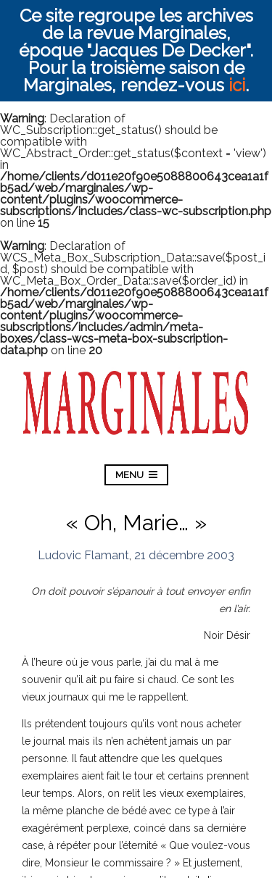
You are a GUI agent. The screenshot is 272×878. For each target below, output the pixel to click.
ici (236, 85)
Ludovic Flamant (83, 555)
